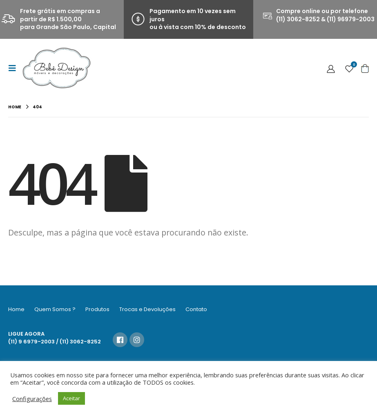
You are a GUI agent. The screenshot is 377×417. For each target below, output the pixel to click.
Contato (196, 309)
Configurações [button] (32, 398)
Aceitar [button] (71, 398)
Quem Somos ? (55, 309)
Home (16, 309)
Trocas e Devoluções (147, 309)
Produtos (97, 309)
